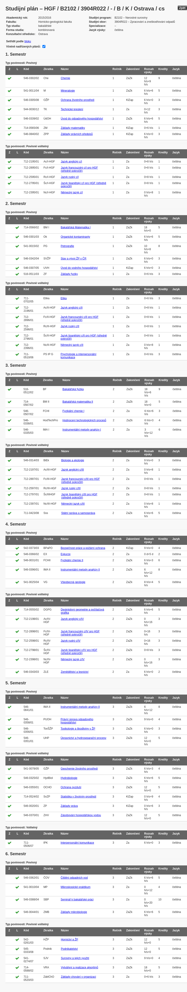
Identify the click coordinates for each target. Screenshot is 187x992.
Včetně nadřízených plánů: (23, 46)
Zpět (182, 8)
